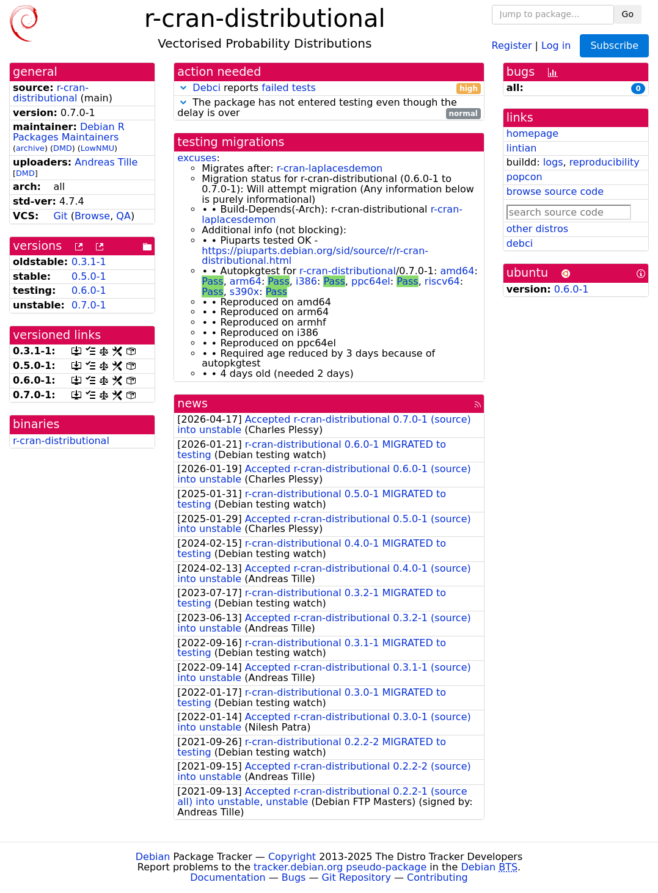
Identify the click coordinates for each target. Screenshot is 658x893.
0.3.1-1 (88, 262)
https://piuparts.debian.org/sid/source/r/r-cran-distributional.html (315, 256)
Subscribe (614, 45)
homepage (532, 133)
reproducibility (604, 162)
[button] (183, 87)
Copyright (292, 856)
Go (628, 14)
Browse (92, 216)
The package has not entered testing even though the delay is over (329, 108)
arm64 (245, 281)
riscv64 (442, 281)
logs (553, 162)
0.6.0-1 (88, 290)
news (192, 403)
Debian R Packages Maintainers (69, 132)
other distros (537, 229)
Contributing (437, 877)
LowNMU (97, 148)
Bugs (294, 877)
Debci (206, 87)
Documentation (227, 877)
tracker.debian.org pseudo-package (340, 867)
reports (329, 88)
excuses (196, 158)
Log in (556, 45)
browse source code (555, 191)
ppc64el (370, 281)
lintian (521, 148)
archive (30, 148)
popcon (524, 177)
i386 (306, 281)
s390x (244, 291)
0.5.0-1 (88, 276)
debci (519, 243)
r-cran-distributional (51, 93)
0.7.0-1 (88, 305)
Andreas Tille (106, 162)
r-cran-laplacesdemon (330, 168)
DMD (62, 148)
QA (123, 216)
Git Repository (356, 877)
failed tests (288, 87)
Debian (153, 856)
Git (60, 216)
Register (512, 45)
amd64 (457, 271)
